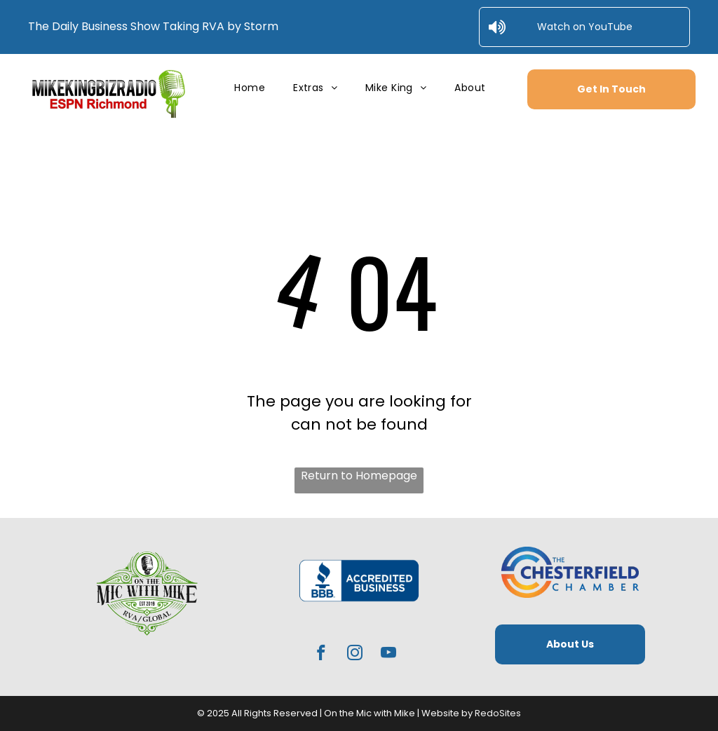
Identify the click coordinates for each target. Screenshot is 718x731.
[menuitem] (249, 88)
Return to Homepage (359, 475)
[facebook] (321, 654)
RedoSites (498, 713)
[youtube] (388, 654)
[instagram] (355, 654)
